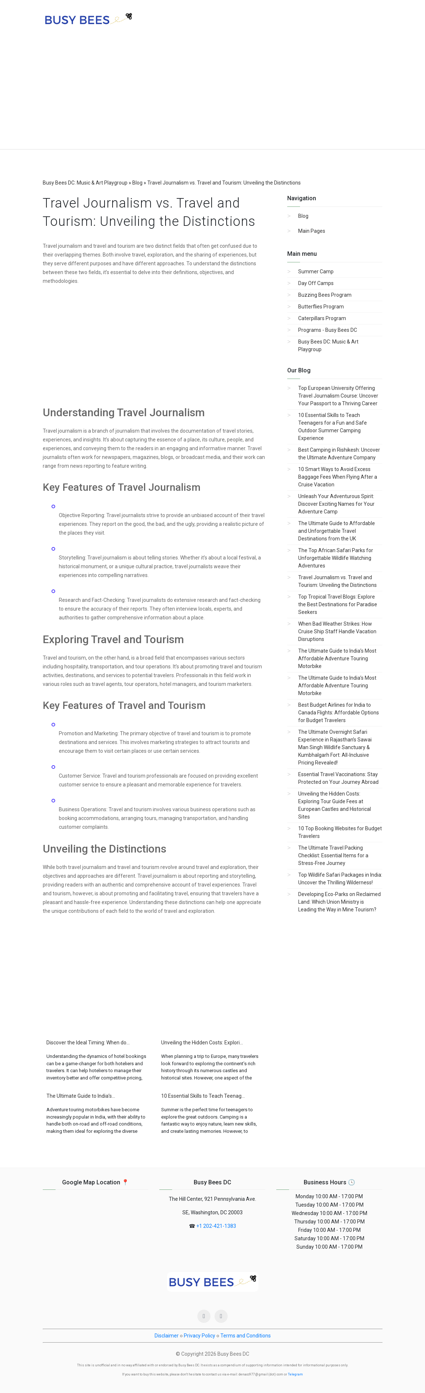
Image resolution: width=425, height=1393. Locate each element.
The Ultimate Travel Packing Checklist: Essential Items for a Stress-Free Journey (333, 855)
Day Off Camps (316, 283)
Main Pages (311, 231)
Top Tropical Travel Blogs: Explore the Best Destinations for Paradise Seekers (337, 604)
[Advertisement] (212, 94)
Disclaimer (167, 1336)
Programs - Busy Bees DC (327, 330)
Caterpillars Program (322, 318)
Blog (303, 216)
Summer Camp (316, 271)
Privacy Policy (199, 1336)
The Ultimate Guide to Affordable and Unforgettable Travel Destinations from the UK (336, 531)
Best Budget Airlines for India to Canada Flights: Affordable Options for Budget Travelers (338, 712)
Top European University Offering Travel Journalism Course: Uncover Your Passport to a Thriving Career (338, 395)
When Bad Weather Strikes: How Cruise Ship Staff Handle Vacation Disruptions (337, 631)
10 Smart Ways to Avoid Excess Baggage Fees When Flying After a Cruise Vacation (337, 476)
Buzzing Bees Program (325, 295)
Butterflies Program (321, 307)
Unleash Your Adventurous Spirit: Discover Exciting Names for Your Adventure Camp (336, 504)
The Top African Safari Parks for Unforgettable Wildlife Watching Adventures (335, 558)
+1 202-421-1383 (216, 1226)
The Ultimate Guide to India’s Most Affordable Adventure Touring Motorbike (337, 658)
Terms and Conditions (245, 1336)
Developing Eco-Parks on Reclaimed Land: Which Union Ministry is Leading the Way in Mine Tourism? (339, 901)
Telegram (295, 1374)
